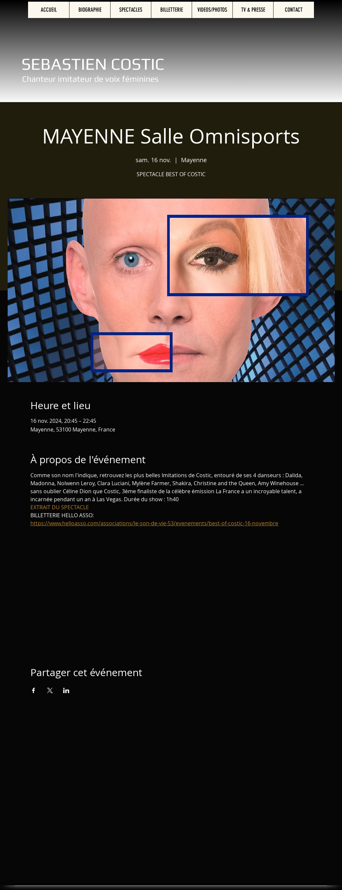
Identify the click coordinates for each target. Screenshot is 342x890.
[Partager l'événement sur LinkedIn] (66, 690)
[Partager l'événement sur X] (50, 690)
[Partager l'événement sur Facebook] (33, 690)
